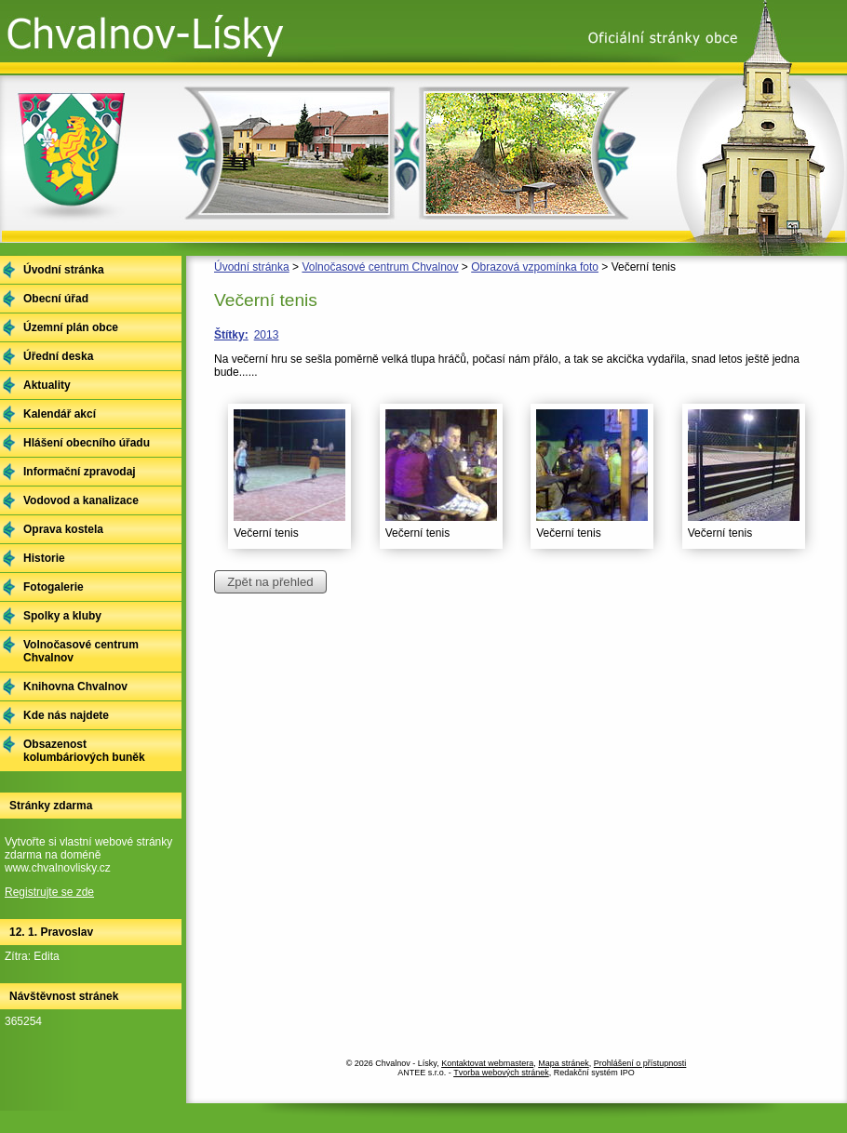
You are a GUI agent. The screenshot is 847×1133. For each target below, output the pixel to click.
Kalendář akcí (59, 413)
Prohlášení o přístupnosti (640, 1063)
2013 (266, 334)
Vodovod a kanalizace (81, 500)
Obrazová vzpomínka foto (534, 266)
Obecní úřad (55, 298)
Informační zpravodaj (79, 471)
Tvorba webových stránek (501, 1072)
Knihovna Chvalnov (75, 686)
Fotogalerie (53, 586)
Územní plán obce (70, 327)
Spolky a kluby (62, 615)
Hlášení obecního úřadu (86, 442)
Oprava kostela (63, 529)
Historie (44, 558)
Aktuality (47, 385)
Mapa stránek (563, 1063)
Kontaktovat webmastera (487, 1063)
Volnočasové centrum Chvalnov (380, 266)
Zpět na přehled (270, 582)
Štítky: (231, 334)
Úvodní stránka (251, 266)
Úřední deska (58, 356)
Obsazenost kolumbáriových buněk (84, 751)
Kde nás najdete (66, 715)
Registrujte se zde (49, 892)
